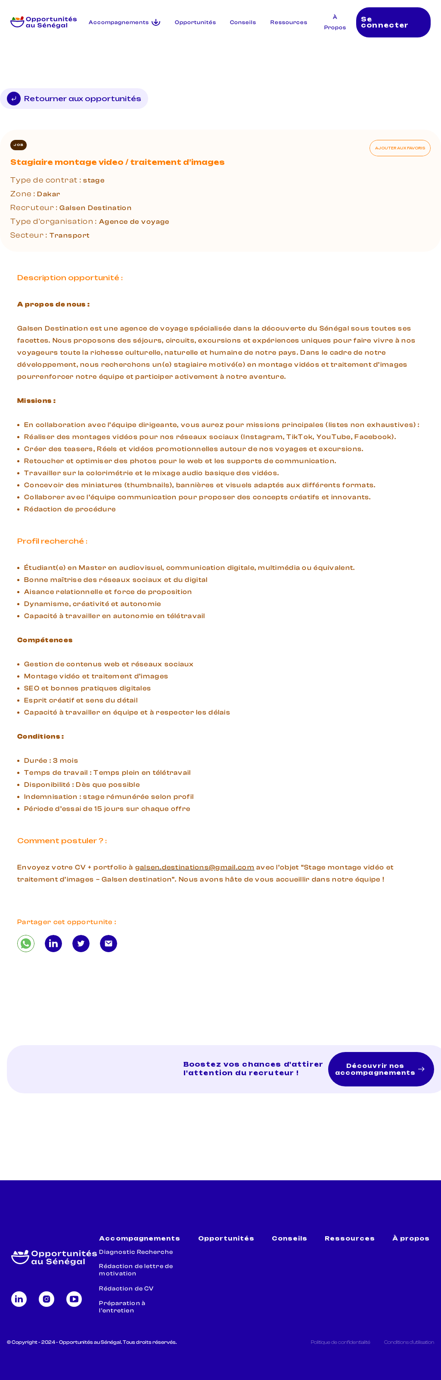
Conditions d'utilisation (409, 1342)
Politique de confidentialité (340, 1342)
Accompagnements (139, 1238)
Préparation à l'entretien (122, 1307)
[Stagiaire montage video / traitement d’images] (25, 943)
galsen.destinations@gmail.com (195, 867)
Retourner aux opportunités (74, 98)
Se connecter (385, 22)
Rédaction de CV (126, 1288)
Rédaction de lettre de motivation (136, 1270)
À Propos (335, 22)
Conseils (243, 22)
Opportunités (195, 22)
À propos (411, 1238)
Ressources (288, 22)
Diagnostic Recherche (136, 1252)
